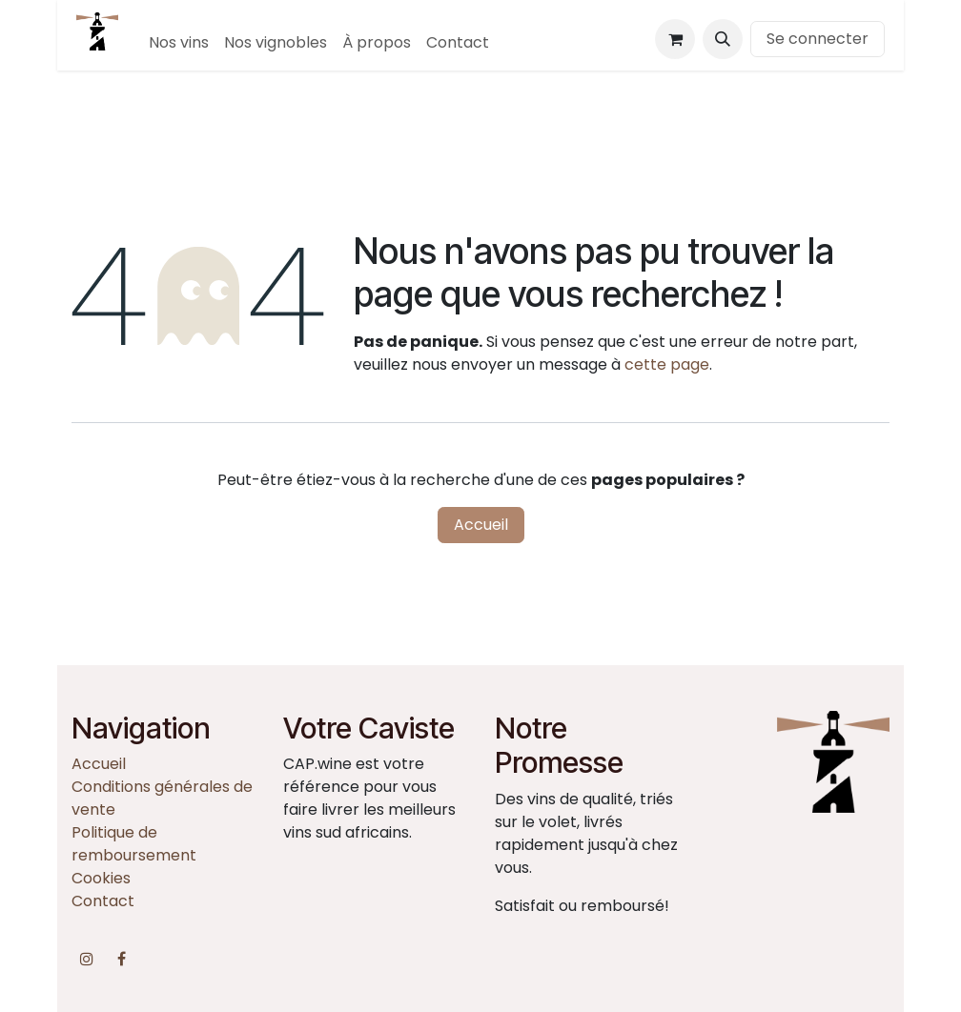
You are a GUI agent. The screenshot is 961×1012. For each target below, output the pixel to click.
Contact (103, 901)
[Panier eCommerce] (675, 39)
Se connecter (818, 39)
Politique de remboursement (134, 843)
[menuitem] (178, 43)
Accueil (481, 525)
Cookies (101, 878)
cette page (666, 364)
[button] (723, 39)
